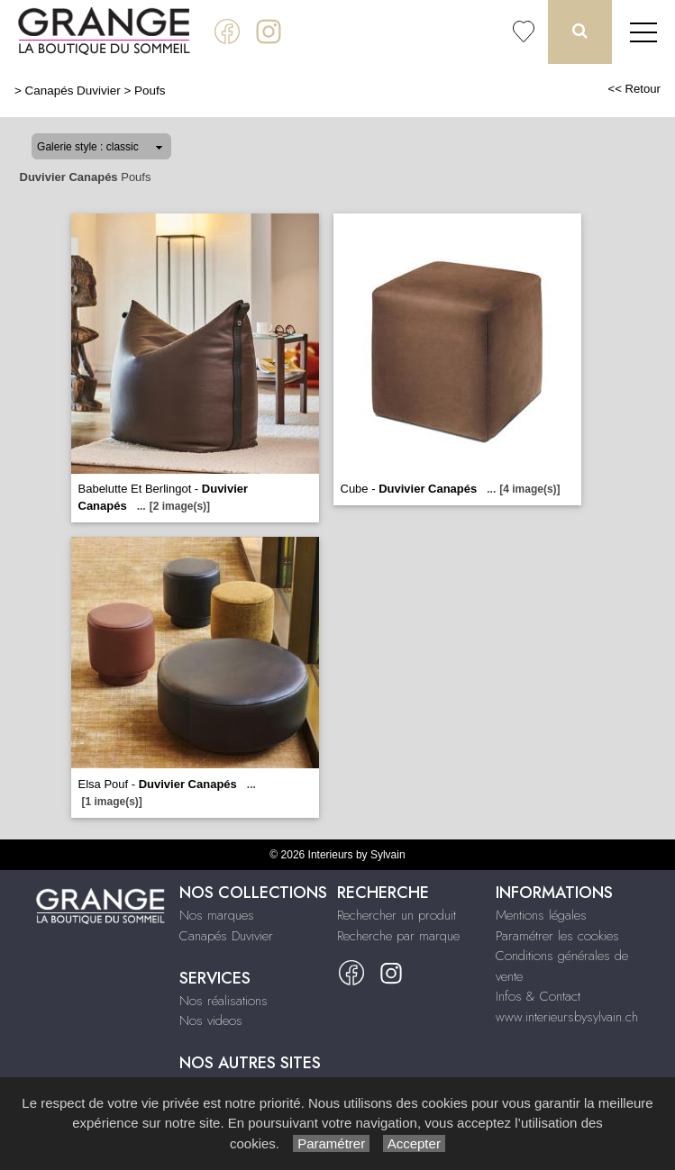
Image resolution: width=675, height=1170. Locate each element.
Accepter (414, 1143)
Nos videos (210, 1020)
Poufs (149, 90)
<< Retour (634, 88)
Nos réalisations (223, 1001)
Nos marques (216, 915)
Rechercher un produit (396, 915)
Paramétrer (331, 1143)
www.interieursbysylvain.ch (567, 1017)
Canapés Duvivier (73, 90)
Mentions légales (541, 915)
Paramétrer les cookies (557, 936)
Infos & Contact (538, 996)
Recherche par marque (398, 936)
